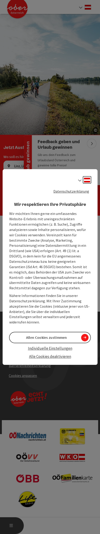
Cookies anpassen (23, 375)
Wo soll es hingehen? (19, 156)
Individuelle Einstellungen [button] (50, 348)
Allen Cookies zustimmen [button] (46, 337)
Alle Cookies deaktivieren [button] (50, 356)
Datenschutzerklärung (71, 191)
